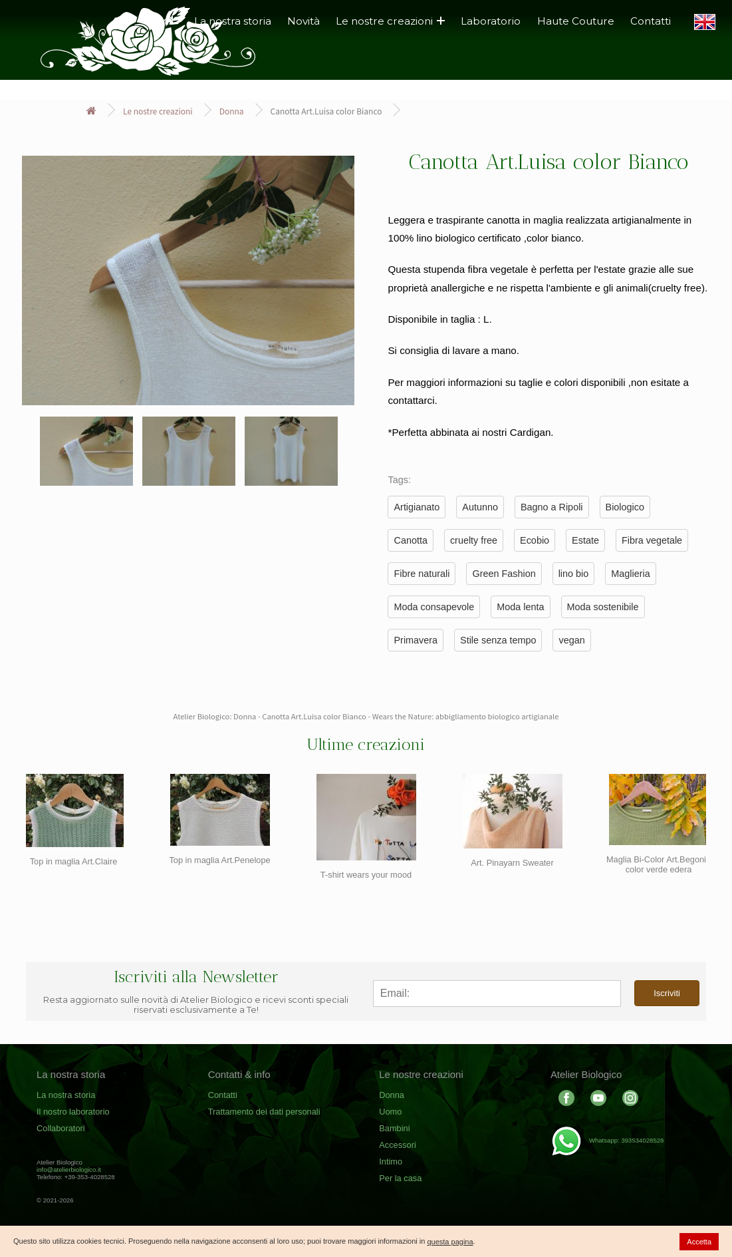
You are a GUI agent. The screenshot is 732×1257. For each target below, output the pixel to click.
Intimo (390, 1162)
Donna (231, 110)
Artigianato (416, 507)
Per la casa (400, 1178)
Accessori (397, 1145)
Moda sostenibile (603, 607)
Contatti (650, 21)
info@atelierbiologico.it (69, 1169)
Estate (585, 540)
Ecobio (534, 540)
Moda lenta (520, 607)
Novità (303, 21)
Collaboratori (61, 1128)
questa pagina (450, 1242)
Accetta (699, 1242)
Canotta (410, 540)
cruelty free (473, 540)
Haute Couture (575, 21)
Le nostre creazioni (390, 21)
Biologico (625, 507)
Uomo (390, 1112)
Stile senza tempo (498, 640)
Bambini (394, 1128)
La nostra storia (66, 1095)
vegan (571, 640)
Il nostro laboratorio (73, 1112)
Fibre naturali (421, 573)
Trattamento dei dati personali (264, 1112)
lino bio (573, 573)
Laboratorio (491, 21)
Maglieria (630, 573)
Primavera (415, 640)
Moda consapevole (434, 607)
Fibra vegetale (652, 540)
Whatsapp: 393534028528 (607, 1140)
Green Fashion (503, 573)
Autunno (480, 507)
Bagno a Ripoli (552, 507)
